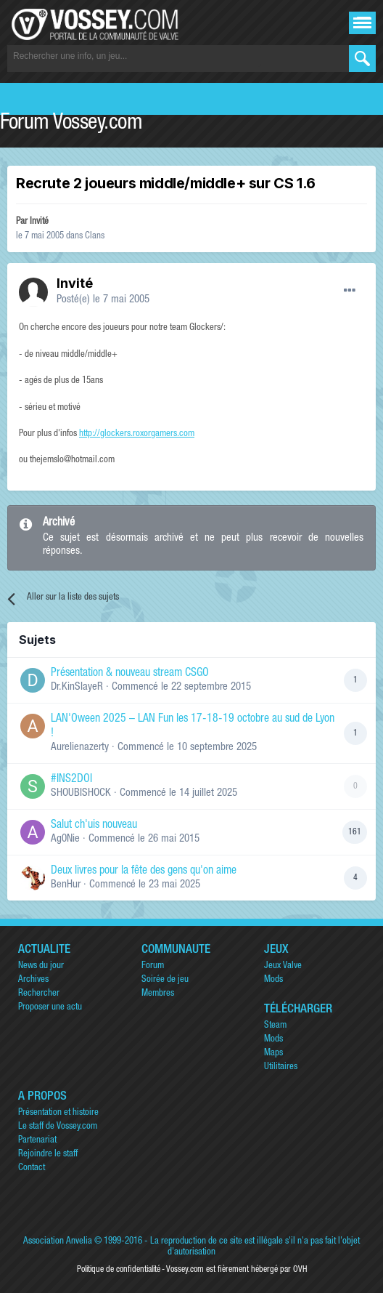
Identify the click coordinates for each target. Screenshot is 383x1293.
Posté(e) (103, 299)
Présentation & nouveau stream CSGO (130, 674)
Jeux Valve (283, 966)
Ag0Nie (65, 839)
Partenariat (37, 1140)
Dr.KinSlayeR (77, 687)
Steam (275, 1026)
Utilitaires (280, 1067)
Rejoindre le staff (48, 1154)
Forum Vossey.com (71, 124)
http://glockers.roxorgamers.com (136, 434)
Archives (33, 980)
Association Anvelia (57, 1241)
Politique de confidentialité (118, 1269)
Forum (152, 966)
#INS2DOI (71, 780)
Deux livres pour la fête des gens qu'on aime (143, 871)
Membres (157, 994)
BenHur (66, 884)
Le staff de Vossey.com (57, 1127)
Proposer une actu (50, 1007)
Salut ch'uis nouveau (94, 825)
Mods (273, 980)
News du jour (41, 966)
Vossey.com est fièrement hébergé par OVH (236, 1269)
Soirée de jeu (165, 980)
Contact (31, 1168)
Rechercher (38, 994)
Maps (273, 1053)
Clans (94, 236)
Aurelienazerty (80, 747)
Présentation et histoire (58, 1113)
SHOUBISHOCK (81, 793)
